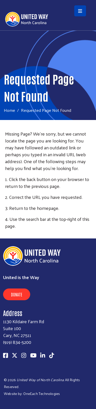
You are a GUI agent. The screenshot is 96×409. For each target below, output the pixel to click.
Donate (16, 294)
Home (9, 110)
